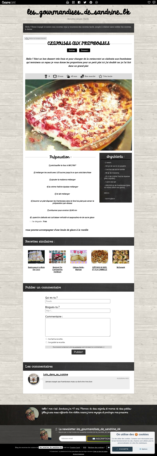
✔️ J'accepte (122, 449)
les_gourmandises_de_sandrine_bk (78, 12)
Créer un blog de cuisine (100, 451)
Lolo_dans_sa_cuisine (55, 374)
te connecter (77, 347)
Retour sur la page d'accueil (37, 38)
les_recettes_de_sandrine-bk (51, 447)
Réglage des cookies (96, 447)
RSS (84, 447)
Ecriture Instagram (78, 454)
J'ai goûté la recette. (55, 342)
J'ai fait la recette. (54, 339)
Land (75, 447)
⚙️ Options (143, 449)
